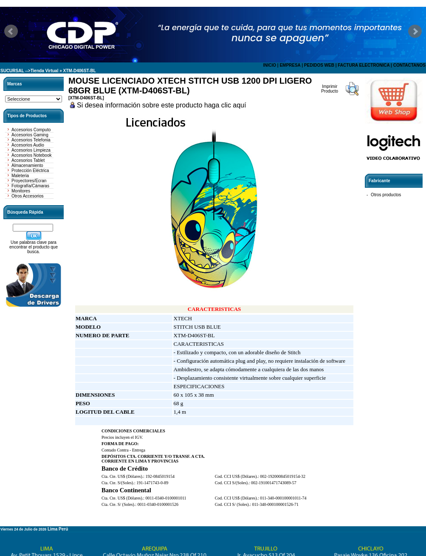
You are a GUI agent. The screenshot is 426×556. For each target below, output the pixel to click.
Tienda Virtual (45, 70)
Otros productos (386, 194)
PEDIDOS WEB (319, 65)
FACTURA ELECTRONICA (363, 65)
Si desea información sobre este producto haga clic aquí (161, 105)
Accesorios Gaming (29, 135)
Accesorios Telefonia (31, 140)
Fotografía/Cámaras (30, 185)
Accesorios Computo (31, 129)
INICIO (269, 65)
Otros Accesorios (27, 196)
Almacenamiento (27, 165)
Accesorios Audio (27, 145)
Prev (11, 31)
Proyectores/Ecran (28, 180)
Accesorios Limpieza (31, 150)
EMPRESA (289, 65)
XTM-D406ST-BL (79, 70)
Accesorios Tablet (28, 160)
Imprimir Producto (329, 88)
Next (415, 31)
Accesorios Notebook (31, 155)
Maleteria (20, 175)
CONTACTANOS (409, 65)
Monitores (20, 191)
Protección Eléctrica (30, 170)
